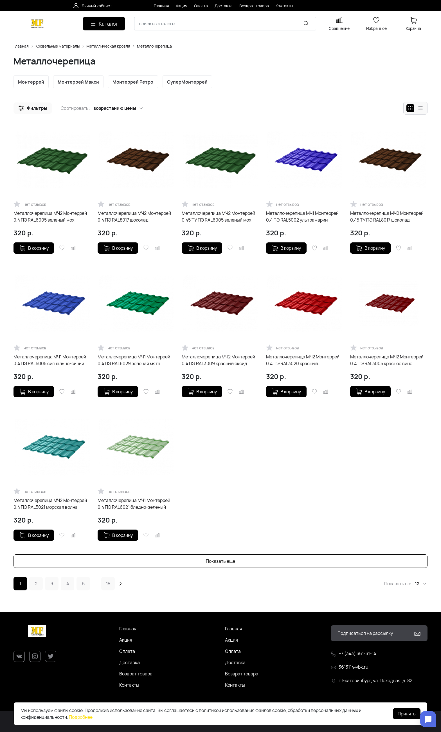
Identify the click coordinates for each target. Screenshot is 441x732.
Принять (407, 714)
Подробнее (81, 717)
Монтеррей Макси (79, 82)
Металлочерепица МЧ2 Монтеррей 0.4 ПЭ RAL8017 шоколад (134, 216)
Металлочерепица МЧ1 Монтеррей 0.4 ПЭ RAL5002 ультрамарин (302, 216)
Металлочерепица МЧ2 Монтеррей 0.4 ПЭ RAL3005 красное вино (387, 360)
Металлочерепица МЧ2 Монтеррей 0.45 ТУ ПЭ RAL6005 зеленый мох (218, 216)
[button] (33, 108)
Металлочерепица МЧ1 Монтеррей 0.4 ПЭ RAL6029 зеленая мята (134, 360)
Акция (125, 640)
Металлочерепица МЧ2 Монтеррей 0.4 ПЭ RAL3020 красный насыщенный (302, 360)
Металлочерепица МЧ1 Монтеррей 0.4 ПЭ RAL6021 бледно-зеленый (134, 503)
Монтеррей (31, 82)
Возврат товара (135, 674)
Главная (21, 46)
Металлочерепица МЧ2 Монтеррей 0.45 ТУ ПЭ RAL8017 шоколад (387, 216)
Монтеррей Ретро (134, 82)
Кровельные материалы (57, 46)
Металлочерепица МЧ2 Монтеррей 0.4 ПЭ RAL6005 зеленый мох (50, 216)
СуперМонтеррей (189, 82)
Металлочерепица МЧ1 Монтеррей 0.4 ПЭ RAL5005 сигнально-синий (50, 360)
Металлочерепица (154, 46)
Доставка (129, 663)
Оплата (127, 651)
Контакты (129, 685)
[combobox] (225, 23)
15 (108, 584)
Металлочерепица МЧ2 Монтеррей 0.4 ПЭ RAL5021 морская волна (50, 503)
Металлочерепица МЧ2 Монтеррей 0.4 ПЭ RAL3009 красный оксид (218, 360)
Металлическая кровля (108, 46)
